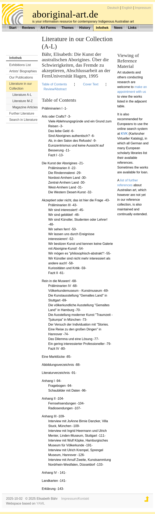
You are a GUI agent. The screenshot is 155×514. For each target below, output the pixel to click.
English (127, 7)
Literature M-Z (22, 101)
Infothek (102, 27)
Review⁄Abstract (55, 89)
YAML (40, 503)
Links (132, 27)
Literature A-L (22, 94)
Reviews (28, 27)
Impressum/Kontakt (75, 498)
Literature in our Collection (20, 86)
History (84, 27)
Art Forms (48, 27)
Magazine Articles (25, 107)
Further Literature (21, 113)
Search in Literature (23, 119)
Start (12, 27)
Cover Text (90, 84)
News (118, 27)
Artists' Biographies (23, 71)
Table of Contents (54, 84)
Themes (68, 27)
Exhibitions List (20, 65)
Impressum (143, 7)
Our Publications (21, 77)
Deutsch (113, 7)
